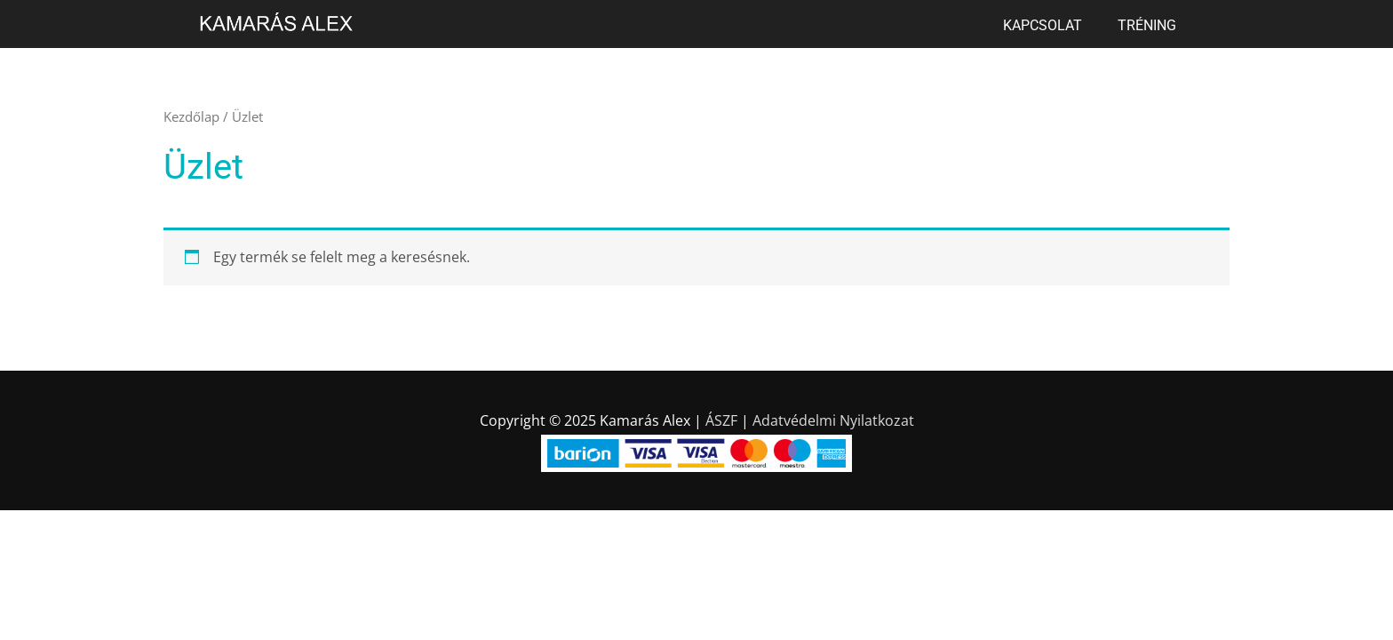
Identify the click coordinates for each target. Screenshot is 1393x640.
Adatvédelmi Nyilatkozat (833, 420)
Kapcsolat (1042, 25)
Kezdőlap (191, 116)
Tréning (1147, 25)
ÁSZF (721, 420)
